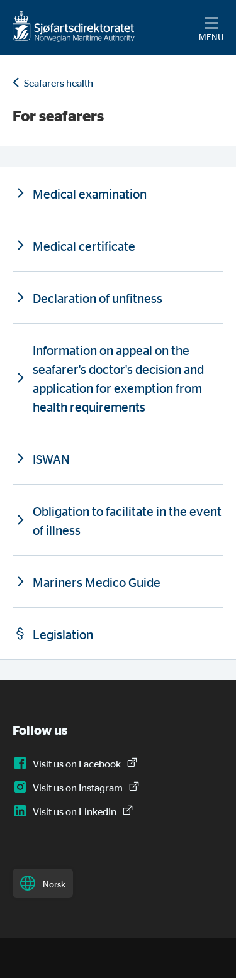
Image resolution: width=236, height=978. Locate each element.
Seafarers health (58, 83)
